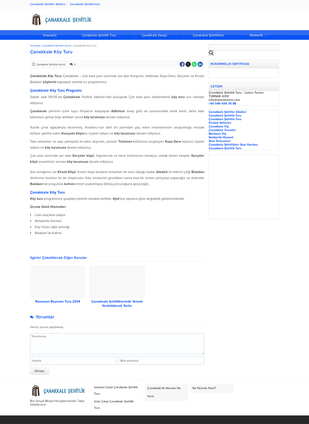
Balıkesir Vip (217, 134)
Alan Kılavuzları (220, 141)
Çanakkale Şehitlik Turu (225, 115)
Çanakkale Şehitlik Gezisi (57, 45)
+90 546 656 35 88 (222, 103)
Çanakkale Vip (219, 126)
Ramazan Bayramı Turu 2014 (57, 301)
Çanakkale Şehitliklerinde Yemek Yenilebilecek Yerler (117, 303)
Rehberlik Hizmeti (221, 137)
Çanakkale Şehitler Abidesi (227, 112)
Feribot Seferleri (220, 123)
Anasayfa (35, 45)
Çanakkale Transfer (222, 130)
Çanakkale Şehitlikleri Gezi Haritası (233, 144)
